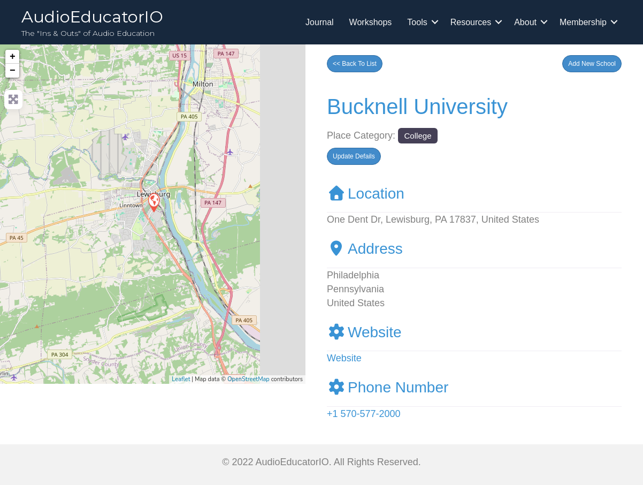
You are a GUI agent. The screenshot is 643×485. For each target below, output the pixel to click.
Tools (417, 22)
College (417, 135)
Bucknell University (417, 106)
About (525, 22)
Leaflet (181, 379)
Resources (470, 22)
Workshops (370, 22)
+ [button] (13, 56)
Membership (583, 22)
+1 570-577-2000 (364, 413)
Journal (319, 22)
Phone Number (387, 387)
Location (365, 193)
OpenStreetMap (248, 379)
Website (364, 332)
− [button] (13, 70)
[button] (592, 63)
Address (365, 248)
